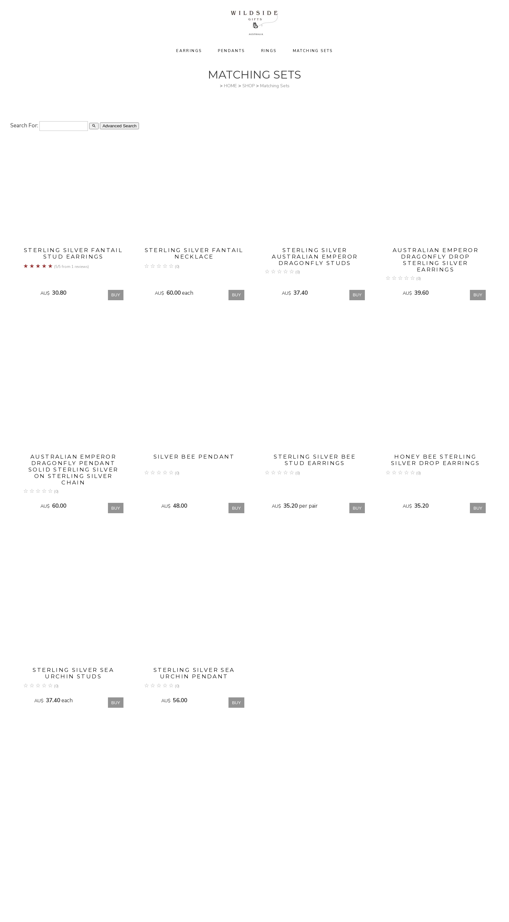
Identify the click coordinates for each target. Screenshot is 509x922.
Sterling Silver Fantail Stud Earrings (73, 253)
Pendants (231, 50)
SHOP (248, 86)
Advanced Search (119, 125)
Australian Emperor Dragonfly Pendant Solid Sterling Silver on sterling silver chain (73, 469)
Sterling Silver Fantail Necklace (194, 253)
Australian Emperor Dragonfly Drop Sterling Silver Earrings (436, 260)
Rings (269, 50)
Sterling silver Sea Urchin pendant (194, 673)
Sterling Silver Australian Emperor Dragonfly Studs (315, 256)
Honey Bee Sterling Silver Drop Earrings (435, 459)
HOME (230, 86)
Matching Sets (313, 50)
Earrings (189, 50)
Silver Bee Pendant (194, 456)
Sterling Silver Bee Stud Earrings (315, 459)
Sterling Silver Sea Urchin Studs (73, 673)
